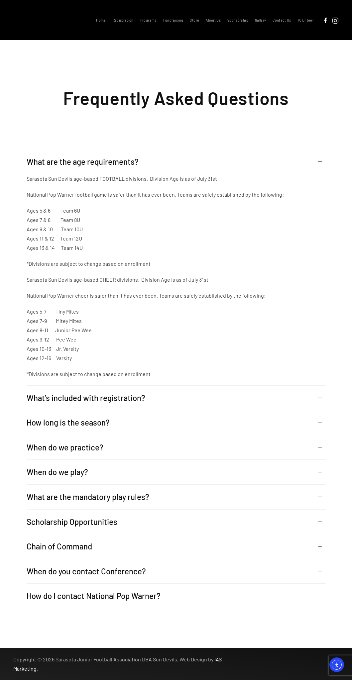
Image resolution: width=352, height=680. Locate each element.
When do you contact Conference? (86, 571)
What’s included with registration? (86, 398)
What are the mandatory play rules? (88, 497)
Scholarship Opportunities (72, 522)
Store (194, 20)
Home (101, 20)
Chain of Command (59, 546)
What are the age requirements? (83, 161)
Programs (148, 20)
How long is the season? (68, 422)
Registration (123, 20)
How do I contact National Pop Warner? (94, 596)
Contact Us (282, 20)
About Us (213, 20)
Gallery (260, 20)
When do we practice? (65, 447)
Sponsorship (237, 20)
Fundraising (173, 20)
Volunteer (306, 20)
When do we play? (57, 472)
